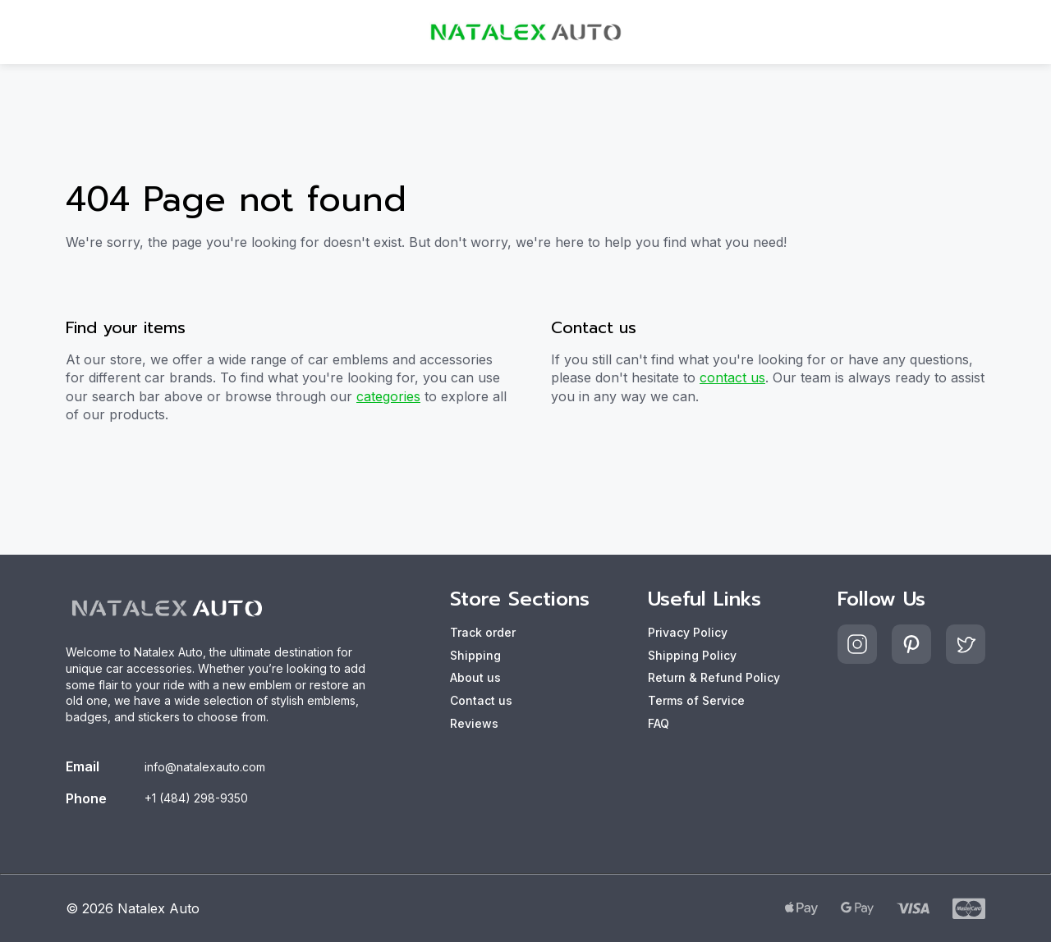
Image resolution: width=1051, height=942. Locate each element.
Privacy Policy (687, 632)
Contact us (481, 700)
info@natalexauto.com (205, 767)
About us (475, 677)
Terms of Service (696, 700)
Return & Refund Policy (714, 677)
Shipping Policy (692, 655)
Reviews (474, 723)
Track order (483, 632)
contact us (732, 377)
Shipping (475, 655)
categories (388, 396)
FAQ (658, 723)
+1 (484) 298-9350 (196, 798)
